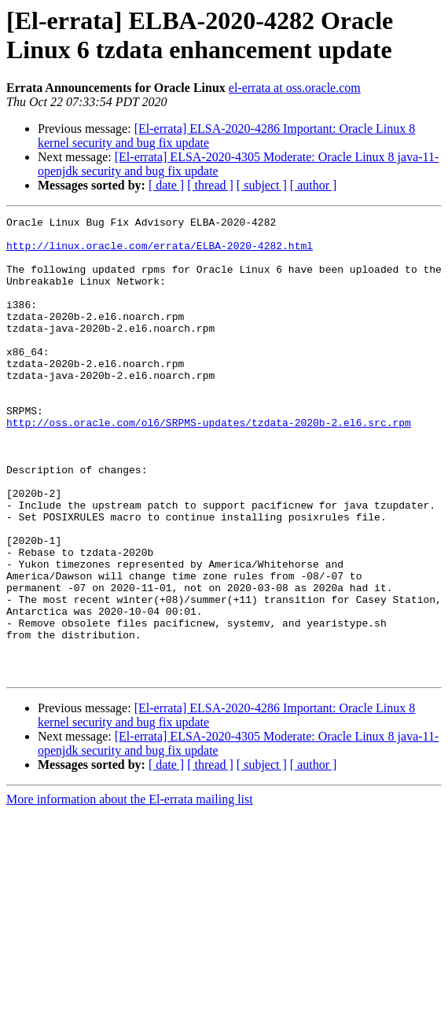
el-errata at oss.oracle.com (295, 87)
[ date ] (166, 185)
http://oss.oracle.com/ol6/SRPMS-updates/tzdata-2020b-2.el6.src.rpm (208, 465)
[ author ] (313, 185)
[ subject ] (262, 185)
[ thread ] (210, 185)
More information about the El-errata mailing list (129, 891)
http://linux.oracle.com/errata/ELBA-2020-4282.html (159, 252)
